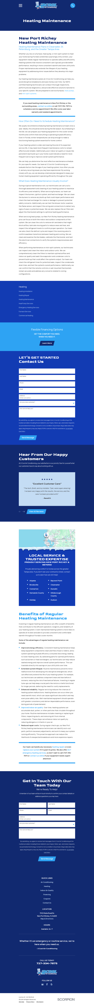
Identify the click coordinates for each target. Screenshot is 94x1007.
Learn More (47, 343)
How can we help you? (26, 409)
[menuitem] (47, 291)
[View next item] (24, 512)
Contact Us (47, 904)
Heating (47, 888)
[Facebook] (47, 986)
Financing (47, 896)
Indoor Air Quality (47, 892)
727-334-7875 (47, 964)
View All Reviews (36, 512)
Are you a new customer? (27, 402)
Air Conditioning (47, 883)
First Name (23, 370)
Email (21, 389)
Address (22, 396)
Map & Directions (47, 920)
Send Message (28, 438)
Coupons (47, 900)
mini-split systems (29, 93)
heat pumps (69, 91)
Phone (22, 383)
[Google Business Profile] (42, 986)
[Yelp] (51, 986)
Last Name (23, 376)
